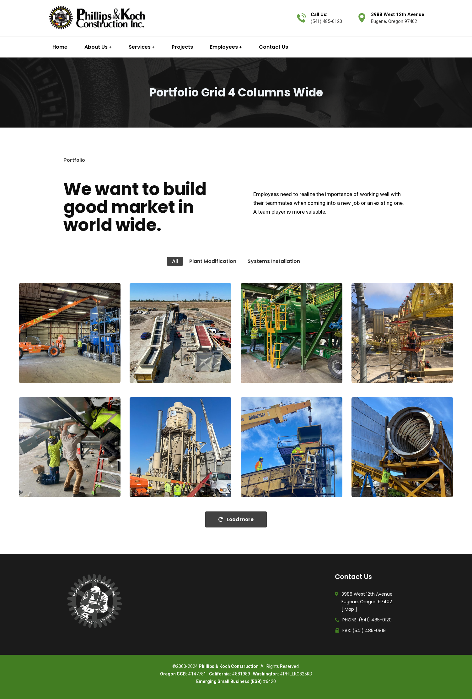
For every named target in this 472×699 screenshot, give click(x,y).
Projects (182, 47)
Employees (224, 47)
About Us (96, 47)
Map (349, 609)
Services (140, 47)
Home (59, 47)
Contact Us (273, 47)
